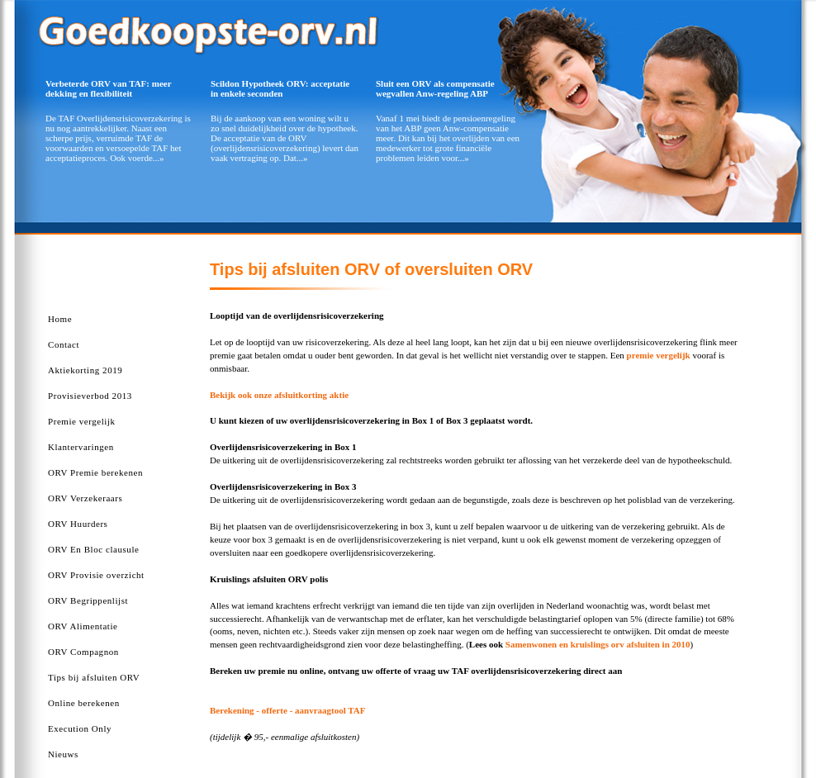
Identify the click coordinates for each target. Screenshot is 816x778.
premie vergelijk (658, 355)
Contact (63, 344)
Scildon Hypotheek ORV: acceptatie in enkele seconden (280, 88)
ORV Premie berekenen (95, 472)
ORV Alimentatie (82, 626)
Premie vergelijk (82, 421)
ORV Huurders (77, 524)
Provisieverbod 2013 (90, 396)
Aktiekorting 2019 (85, 370)
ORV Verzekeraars (85, 498)
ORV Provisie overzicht (96, 575)
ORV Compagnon (83, 652)
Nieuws (63, 754)
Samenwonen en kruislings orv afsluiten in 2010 (597, 644)
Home (60, 319)
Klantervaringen (81, 447)
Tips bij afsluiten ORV (94, 677)
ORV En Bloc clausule (93, 549)
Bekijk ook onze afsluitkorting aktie (279, 395)
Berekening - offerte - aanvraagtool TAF (288, 710)
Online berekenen (84, 703)
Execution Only (79, 728)
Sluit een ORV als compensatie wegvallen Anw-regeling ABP (435, 88)
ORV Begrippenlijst (88, 600)
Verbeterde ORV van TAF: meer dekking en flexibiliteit (108, 88)
